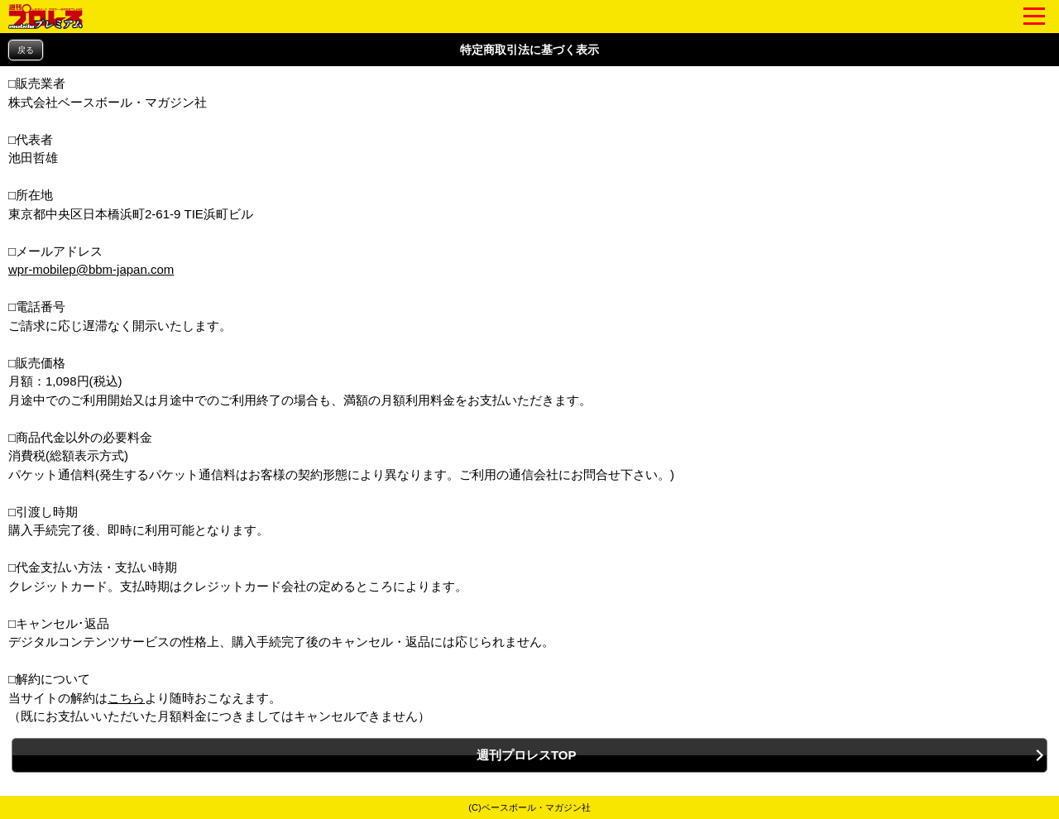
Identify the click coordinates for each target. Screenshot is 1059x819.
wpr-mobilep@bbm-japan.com (91, 269)
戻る (25, 50)
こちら (126, 698)
